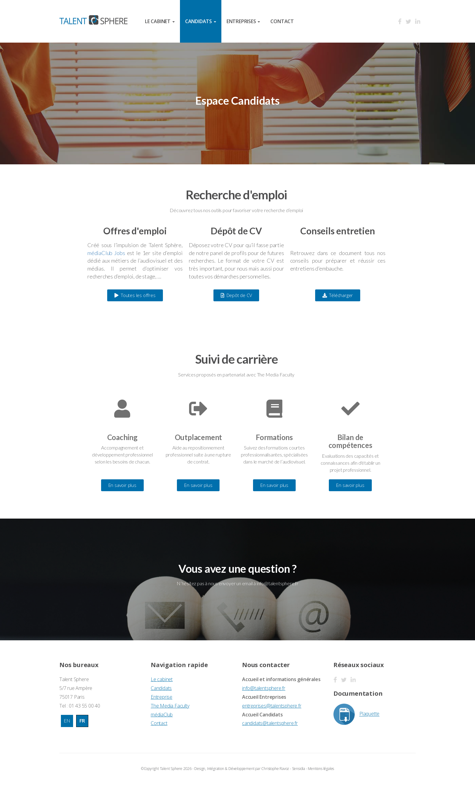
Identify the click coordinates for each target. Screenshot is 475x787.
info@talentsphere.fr (263, 688)
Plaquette (356, 714)
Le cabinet (162, 679)
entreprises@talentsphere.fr (271, 705)
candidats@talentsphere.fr (270, 723)
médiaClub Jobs (106, 253)
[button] (135, 295)
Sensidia (298, 768)
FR (82, 720)
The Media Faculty (170, 705)
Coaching (122, 437)
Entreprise (161, 697)
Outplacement (198, 437)
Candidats (161, 688)
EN (67, 720)
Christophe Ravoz (275, 768)
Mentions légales (321, 768)
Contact (282, 21)
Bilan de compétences (350, 441)
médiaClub (162, 714)
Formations (274, 437)
